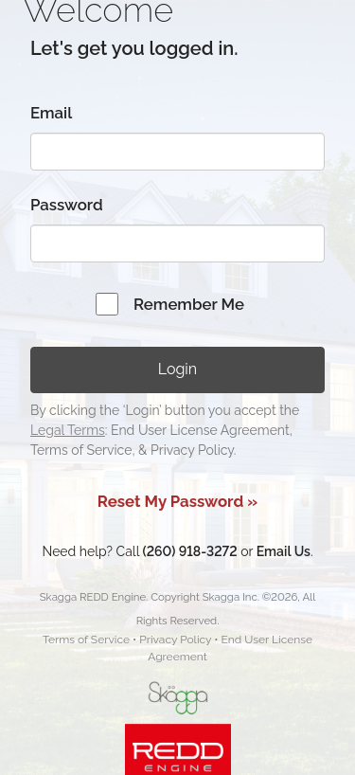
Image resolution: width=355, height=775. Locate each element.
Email (51, 112)
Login (177, 369)
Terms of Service (86, 639)
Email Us (284, 551)
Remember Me (188, 304)
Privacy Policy (175, 639)
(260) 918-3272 (190, 551)
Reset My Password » (177, 501)
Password (66, 204)
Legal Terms (67, 430)
